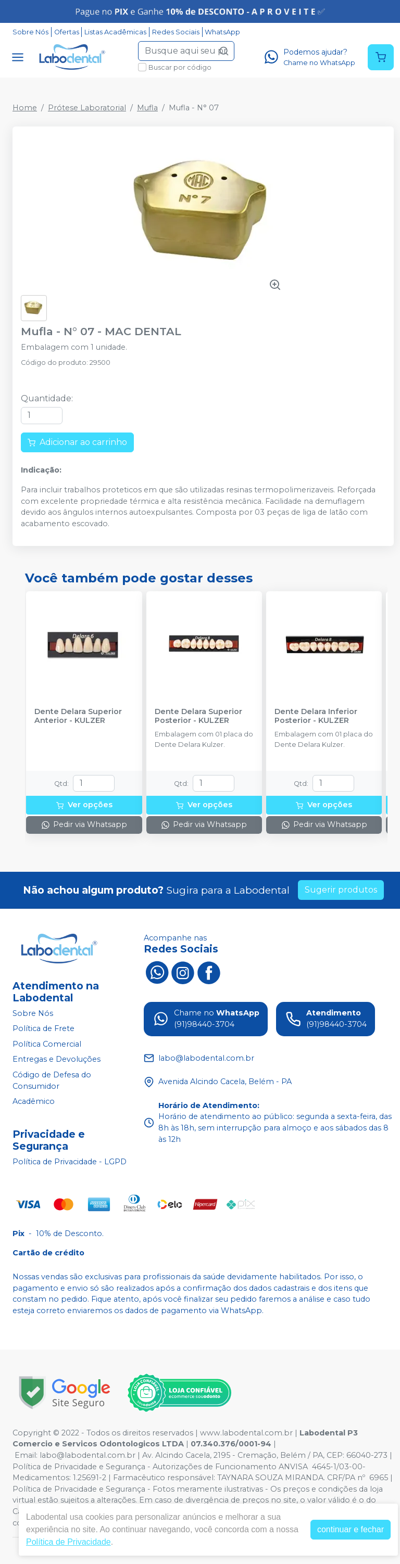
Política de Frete (43, 1028)
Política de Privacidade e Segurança (78, 1466)
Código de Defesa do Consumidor (51, 1080)
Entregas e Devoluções (56, 1059)
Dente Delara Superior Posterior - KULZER (198, 716)
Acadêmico (33, 1102)
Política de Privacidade (68, 1541)
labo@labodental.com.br (87, 1455)
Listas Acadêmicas (115, 32)
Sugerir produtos (341, 890)
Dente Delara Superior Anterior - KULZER (78, 716)
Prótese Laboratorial (87, 107)
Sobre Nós (30, 32)
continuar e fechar (350, 1529)
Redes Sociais (175, 32)
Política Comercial (46, 1044)
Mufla (147, 107)
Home (24, 107)
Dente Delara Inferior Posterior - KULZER (315, 716)
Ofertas (66, 32)
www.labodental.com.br (246, 1433)
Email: (27, 1455)
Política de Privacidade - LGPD (69, 1161)
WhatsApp (222, 32)
